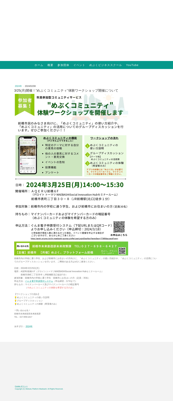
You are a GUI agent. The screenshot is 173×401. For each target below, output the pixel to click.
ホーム (38, 65)
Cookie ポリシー (21, 386)
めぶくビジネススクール (105, 65)
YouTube (132, 65)
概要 (50, 65)
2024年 (18, 86)
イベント (79, 65)
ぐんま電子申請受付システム (39, 281)
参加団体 (63, 65)
